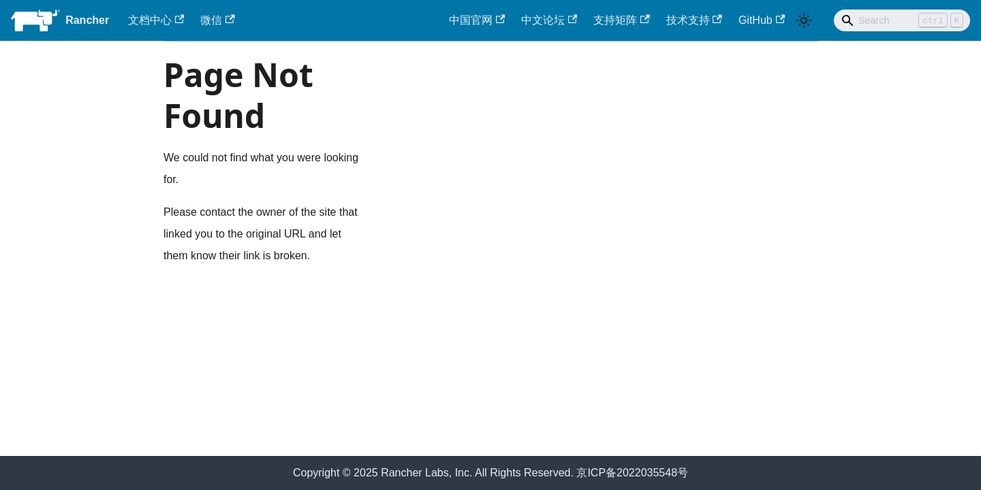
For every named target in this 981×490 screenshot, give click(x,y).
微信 (217, 20)
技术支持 (694, 20)
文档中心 (156, 20)
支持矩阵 (621, 20)
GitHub (761, 20)
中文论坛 (549, 20)
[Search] (902, 20)
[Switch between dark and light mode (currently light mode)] (804, 20)
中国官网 (477, 20)
